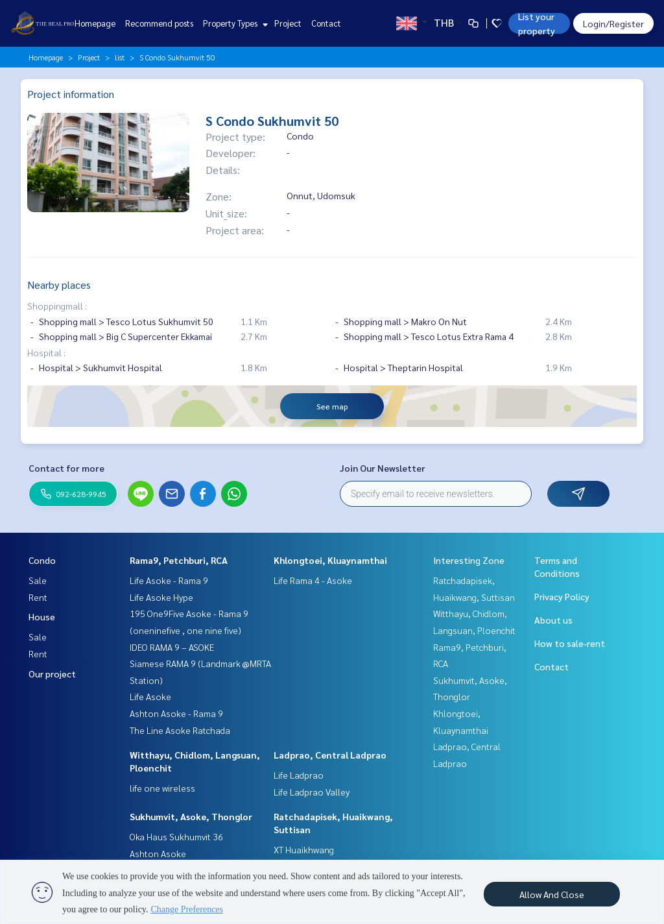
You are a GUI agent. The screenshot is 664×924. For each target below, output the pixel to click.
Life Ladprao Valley (312, 791)
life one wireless (162, 788)
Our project (52, 673)
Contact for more (66, 468)
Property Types (234, 23)
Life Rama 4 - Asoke (313, 580)
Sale (38, 580)
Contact (326, 23)
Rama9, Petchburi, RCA (179, 560)
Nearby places (59, 284)
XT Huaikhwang (304, 849)
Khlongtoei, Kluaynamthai (330, 560)
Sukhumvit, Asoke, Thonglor (191, 816)
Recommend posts (159, 23)
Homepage (95, 23)
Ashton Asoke (158, 853)
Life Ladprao (299, 775)
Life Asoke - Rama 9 (169, 580)
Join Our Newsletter (382, 468)
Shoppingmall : (57, 305)
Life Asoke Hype (161, 597)
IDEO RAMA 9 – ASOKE (172, 647)
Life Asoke (150, 696)
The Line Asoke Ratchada (180, 730)
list (119, 57)
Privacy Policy (561, 596)
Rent (38, 597)
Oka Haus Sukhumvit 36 (176, 836)
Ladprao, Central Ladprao (330, 754)
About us (553, 620)
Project (288, 23)
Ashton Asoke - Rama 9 (176, 713)
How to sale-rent (569, 643)
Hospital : (46, 352)
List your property (536, 23)
